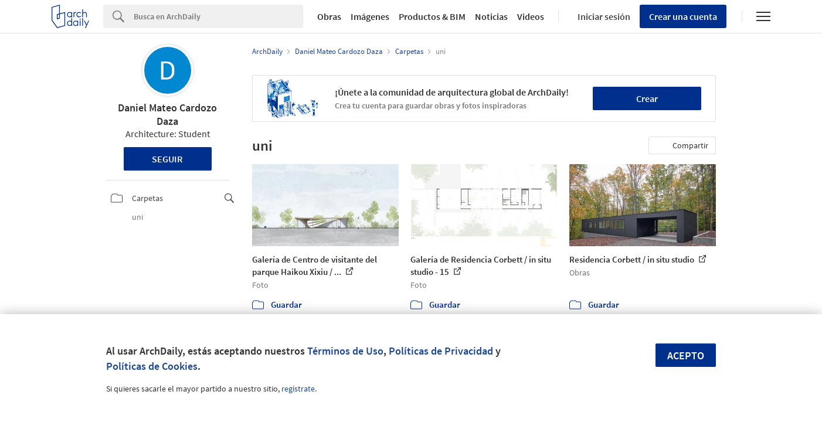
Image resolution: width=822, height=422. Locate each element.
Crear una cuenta (683, 16)
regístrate (298, 388)
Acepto (685, 355)
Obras (329, 16)
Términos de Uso (345, 351)
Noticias (491, 16)
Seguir (167, 159)
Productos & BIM (432, 16)
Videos (530, 16)
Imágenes (370, 16)
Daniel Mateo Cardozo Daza (167, 114)
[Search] (218, 16)
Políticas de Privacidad (441, 351)
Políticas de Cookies (152, 366)
